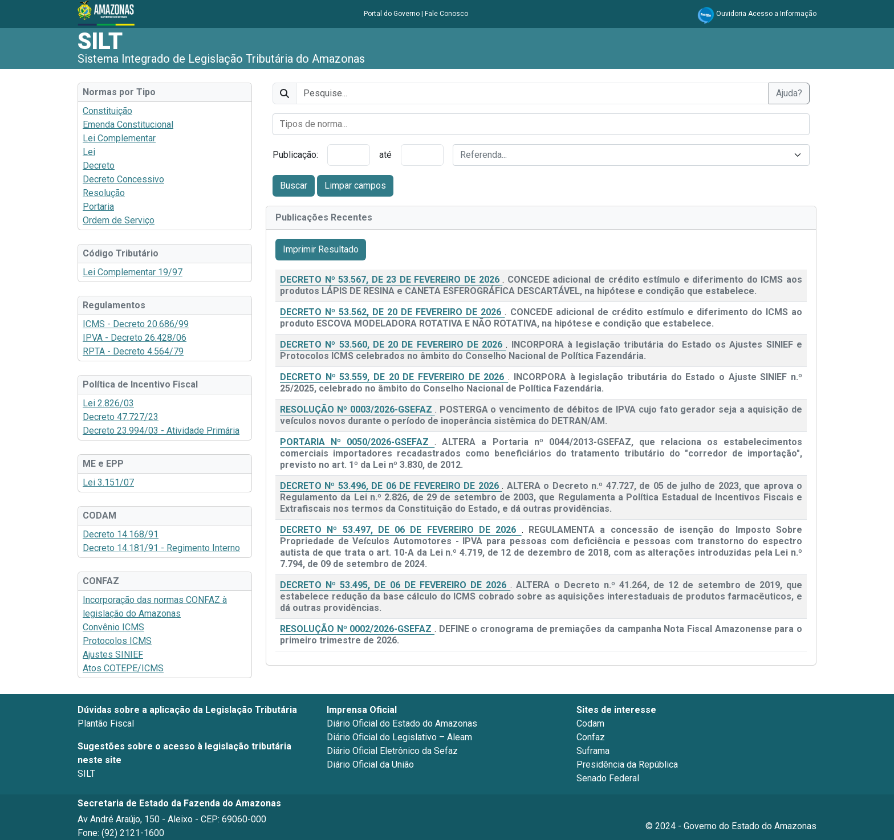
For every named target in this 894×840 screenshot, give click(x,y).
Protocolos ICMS (117, 640)
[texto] (532, 93)
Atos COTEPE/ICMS (123, 668)
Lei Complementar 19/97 (132, 272)
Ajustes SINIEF (113, 654)
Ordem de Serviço (119, 220)
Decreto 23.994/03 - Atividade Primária (161, 430)
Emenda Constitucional (128, 124)
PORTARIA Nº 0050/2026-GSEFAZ (357, 442)
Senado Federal (607, 778)
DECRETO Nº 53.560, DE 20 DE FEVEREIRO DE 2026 (393, 344)
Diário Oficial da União (370, 764)
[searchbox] (541, 124)
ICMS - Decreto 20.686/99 (136, 324)
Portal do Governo (392, 14)
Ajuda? (789, 93)
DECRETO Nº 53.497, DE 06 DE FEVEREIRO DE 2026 (401, 529)
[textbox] (624, 155)
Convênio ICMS (113, 627)
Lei (89, 151)
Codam (590, 723)
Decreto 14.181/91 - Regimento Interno (161, 548)
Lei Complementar (119, 138)
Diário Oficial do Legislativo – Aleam (399, 737)
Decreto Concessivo (123, 179)
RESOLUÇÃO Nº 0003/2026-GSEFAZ (357, 409)
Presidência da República (627, 764)
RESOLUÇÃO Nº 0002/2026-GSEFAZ (357, 628)
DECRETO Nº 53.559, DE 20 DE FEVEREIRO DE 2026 (394, 377)
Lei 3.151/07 (108, 482)
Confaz (590, 737)
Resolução (104, 192)
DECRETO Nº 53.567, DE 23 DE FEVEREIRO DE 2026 (391, 279)
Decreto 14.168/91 (121, 534)
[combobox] (541, 124)
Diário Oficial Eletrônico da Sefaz (392, 750)
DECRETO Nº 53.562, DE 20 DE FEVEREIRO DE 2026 (392, 312)
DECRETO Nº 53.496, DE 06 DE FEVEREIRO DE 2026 (391, 485)
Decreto (99, 165)
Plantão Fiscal (106, 723)
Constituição (107, 110)
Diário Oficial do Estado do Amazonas (402, 723)
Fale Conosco (446, 14)
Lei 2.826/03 (108, 403)
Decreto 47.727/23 (121, 416)
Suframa (592, 750)
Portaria (98, 206)
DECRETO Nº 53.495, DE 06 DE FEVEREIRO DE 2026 (395, 585)
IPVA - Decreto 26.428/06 (134, 337)
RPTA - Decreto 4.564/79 (133, 351)
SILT (100, 41)
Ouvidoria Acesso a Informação (766, 14)
